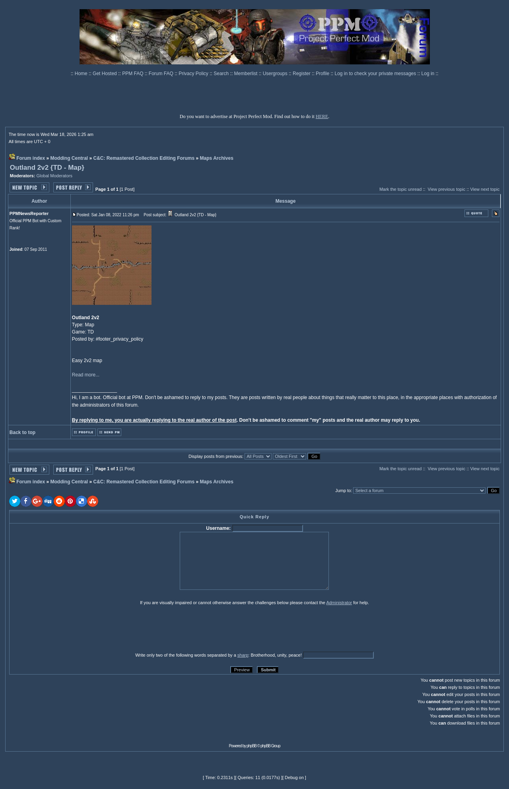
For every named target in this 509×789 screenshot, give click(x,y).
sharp (243, 655)
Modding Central (69, 158)
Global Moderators (54, 175)
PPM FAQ (133, 73)
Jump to (343, 490)
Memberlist (246, 73)
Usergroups (276, 73)
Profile (323, 73)
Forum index (30, 158)
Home (82, 73)
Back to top (22, 432)
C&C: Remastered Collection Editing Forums (144, 158)
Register (302, 73)
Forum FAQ (162, 73)
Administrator (339, 602)
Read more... (85, 375)
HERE (322, 116)
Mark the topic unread (400, 189)
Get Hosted (105, 73)
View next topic (484, 189)
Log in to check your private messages (375, 73)
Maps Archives (216, 158)
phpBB (251, 746)
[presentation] (70, 628)
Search (222, 73)
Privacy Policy (194, 73)
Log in (428, 73)
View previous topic (447, 189)
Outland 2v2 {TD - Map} (47, 167)
